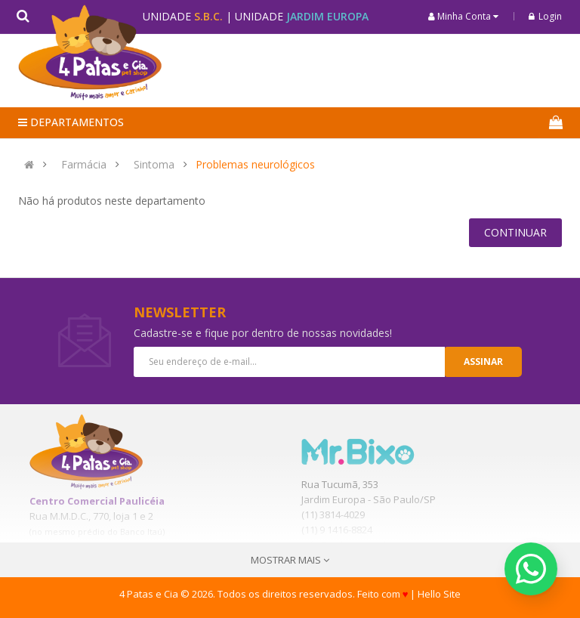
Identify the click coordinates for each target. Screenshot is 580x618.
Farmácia (83, 164)
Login (545, 16)
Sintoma (154, 164)
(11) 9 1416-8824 (336, 529)
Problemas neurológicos (255, 164)
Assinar (483, 361)
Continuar (515, 232)
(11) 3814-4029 (333, 514)
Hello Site (439, 594)
